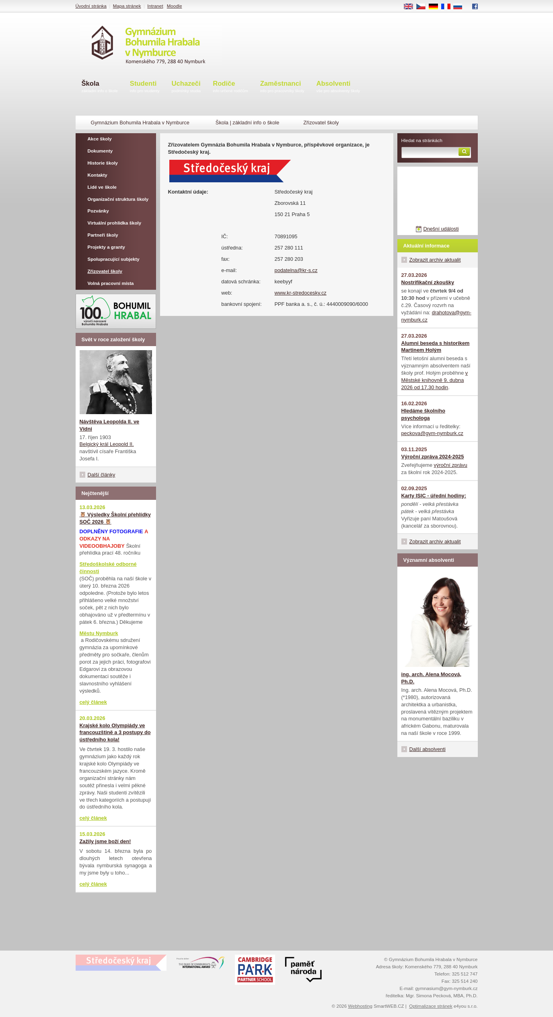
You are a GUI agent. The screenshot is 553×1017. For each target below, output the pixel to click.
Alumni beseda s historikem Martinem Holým (435, 346)
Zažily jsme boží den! (105, 841)
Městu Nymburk (99, 633)
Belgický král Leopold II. (107, 444)
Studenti (145, 87)
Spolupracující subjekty (114, 259)
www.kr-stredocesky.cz (301, 293)
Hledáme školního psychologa (423, 414)
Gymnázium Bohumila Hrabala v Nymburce (140, 123)
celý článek (93, 702)
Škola (100, 87)
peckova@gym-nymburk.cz (432, 433)
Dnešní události (440, 229)
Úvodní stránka (91, 6)
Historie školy (103, 163)
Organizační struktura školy (118, 199)
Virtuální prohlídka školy (115, 223)
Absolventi (338, 87)
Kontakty (97, 175)
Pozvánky (98, 210)
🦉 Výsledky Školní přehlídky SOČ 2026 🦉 (115, 518)
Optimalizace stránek (430, 1006)
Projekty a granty (106, 247)
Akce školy (100, 138)
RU (460, 6)
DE (436, 6)
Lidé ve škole (102, 187)
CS (423, 6)
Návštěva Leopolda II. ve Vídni (110, 425)
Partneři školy (103, 235)
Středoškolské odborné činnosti (108, 567)
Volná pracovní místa (111, 283)
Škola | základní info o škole (247, 123)
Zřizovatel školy (105, 271)
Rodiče (230, 87)
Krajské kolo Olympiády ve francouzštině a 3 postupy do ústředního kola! (115, 732)
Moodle (174, 6)
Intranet (155, 6)
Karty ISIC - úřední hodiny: (433, 496)
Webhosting (360, 1006)
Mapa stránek (127, 6)
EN (411, 6)
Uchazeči (186, 87)
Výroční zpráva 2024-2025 (432, 457)
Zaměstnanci (282, 87)
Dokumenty (100, 151)
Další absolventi (427, 749)
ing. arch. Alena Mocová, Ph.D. (431, 678)
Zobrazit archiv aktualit (435, 260)
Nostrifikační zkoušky (427, 282)
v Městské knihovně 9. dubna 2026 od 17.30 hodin (434, 380)
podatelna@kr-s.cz (296, 270)
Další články (101, 475)
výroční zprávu (450, 465)
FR (448, 6)
